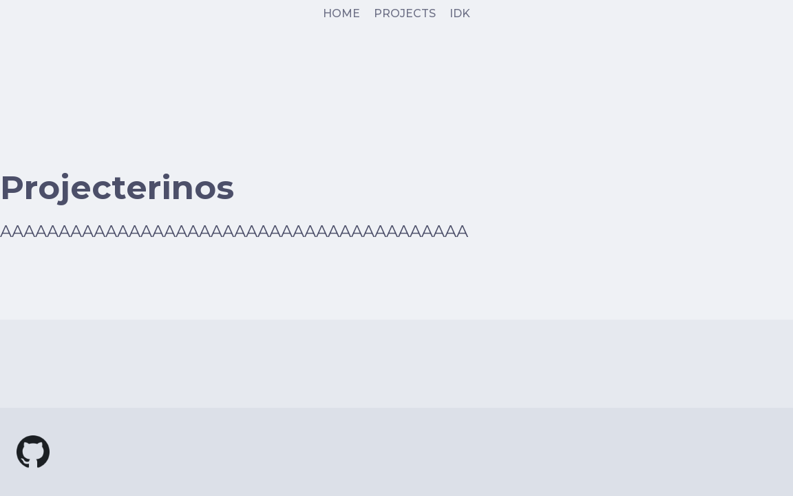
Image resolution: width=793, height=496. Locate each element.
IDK (460, 13)
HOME (341, 13)
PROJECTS (405, 13)
